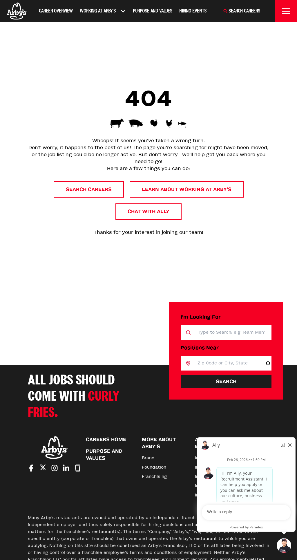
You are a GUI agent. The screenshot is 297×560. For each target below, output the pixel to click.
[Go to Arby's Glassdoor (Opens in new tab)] (77, 468)
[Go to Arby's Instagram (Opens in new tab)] (54, 468)
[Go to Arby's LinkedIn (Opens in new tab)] (66, 468)
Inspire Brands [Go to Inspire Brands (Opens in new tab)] (211, 458)
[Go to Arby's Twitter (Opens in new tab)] (42, 468)
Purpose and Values (152, 11)
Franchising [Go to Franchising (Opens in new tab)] (154, 476)
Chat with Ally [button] (148, 211)
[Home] (17, 11)
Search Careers (89, 189)
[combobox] (228, 363)
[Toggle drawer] (286, 11)
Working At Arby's (103, 11)
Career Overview (56, 11)
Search (226, 381)
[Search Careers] (241, 11)
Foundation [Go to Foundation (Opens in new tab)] (154, 467)
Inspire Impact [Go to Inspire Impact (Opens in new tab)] (211, 476)
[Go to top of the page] (257, 452)
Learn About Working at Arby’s (186, 189)
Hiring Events (193, 11)
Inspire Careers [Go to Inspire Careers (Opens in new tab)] (211, 485)
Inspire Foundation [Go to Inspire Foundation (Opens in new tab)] (215, 495)
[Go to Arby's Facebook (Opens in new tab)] (31, 468)
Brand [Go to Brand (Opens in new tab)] (148, 458)
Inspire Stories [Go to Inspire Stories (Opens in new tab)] (211, 467)
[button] (268, 363)
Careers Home (106, 439)
